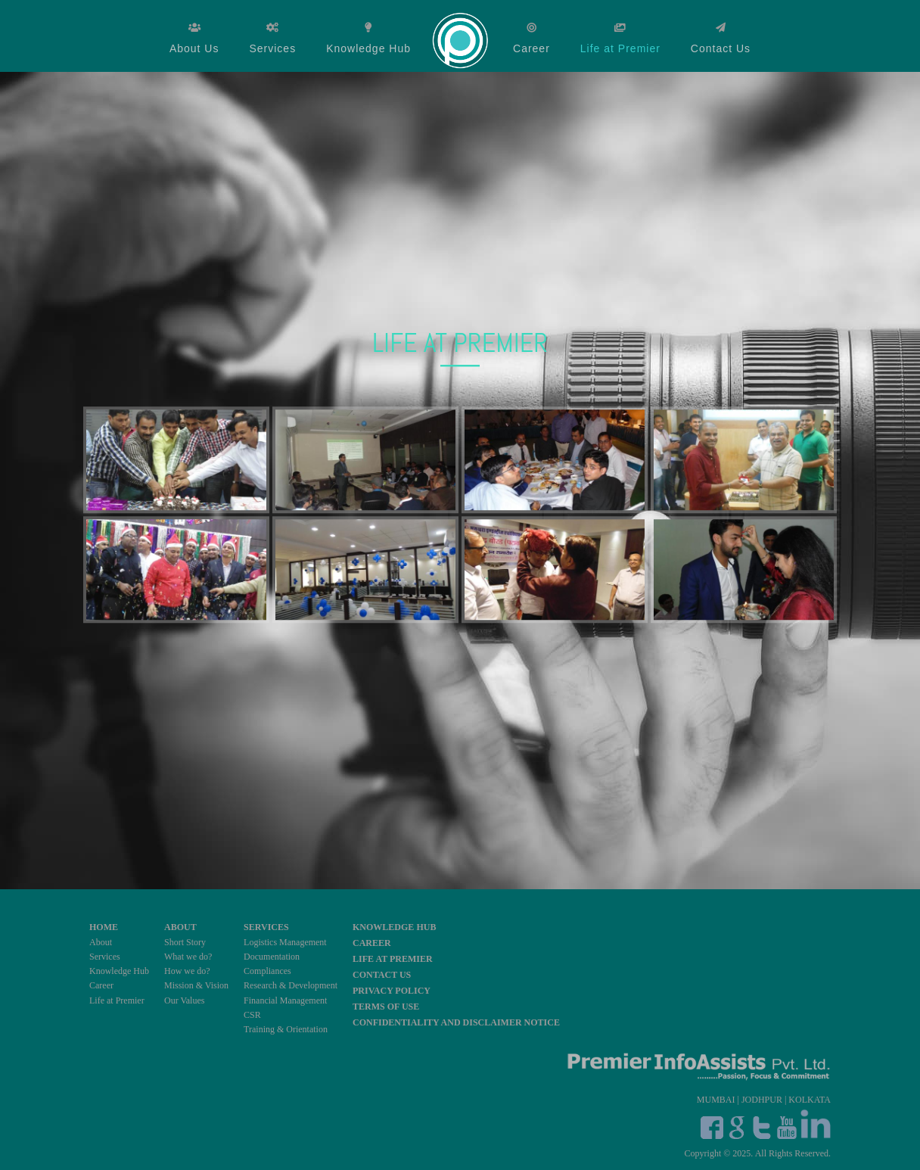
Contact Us (721, 48)
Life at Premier (620, 48)
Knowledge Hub (368, 48)
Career (531, 48)
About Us (194, 48)
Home (462, 39)
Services (272, 48)
